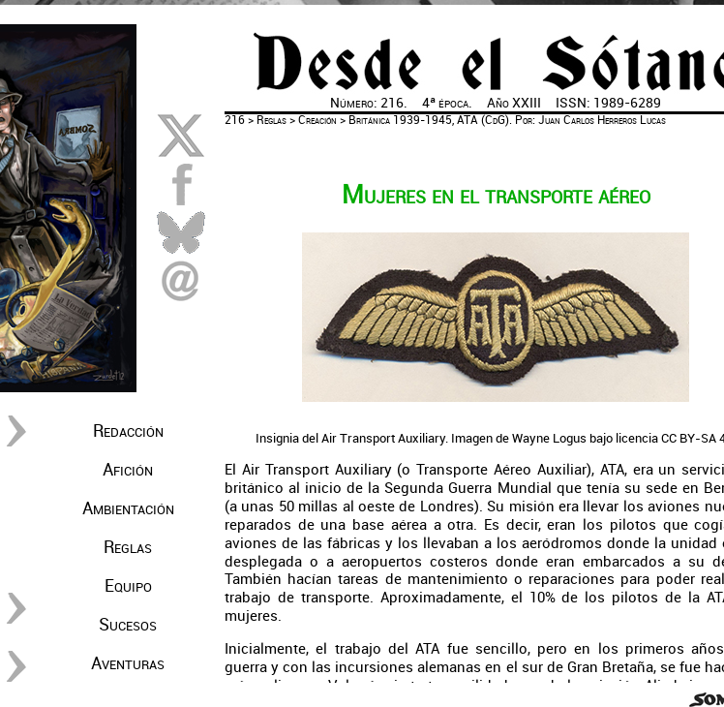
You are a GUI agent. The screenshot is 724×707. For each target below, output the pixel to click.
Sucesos (128, 624)
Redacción (128, 431)
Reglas (128, 547)
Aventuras (128, 663)
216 (235, 120)
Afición (128, 469)
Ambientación (128, 508)
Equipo (128, 586)
